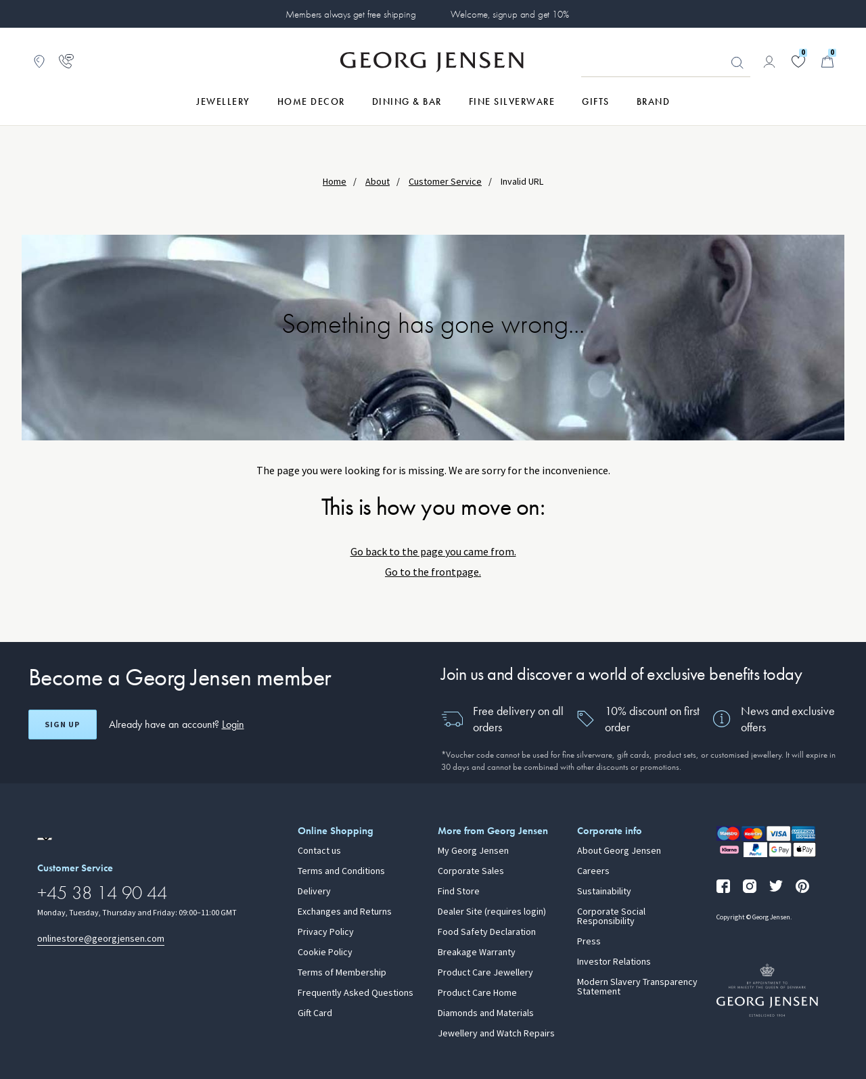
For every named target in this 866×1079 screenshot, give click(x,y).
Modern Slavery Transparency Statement (637, 987)
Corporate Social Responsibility (611, 916)
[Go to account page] (769, 61)
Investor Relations (614, 962)
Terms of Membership (342, 973)
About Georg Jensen (619, 851)
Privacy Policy (326, 932)
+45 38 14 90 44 (102, 892)
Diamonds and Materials (486, 1013)
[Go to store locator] (39, 61)
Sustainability (604, 891)
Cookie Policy (325, 952)
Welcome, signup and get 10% (510, 14)
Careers (593, 871)
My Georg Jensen (473, 851)
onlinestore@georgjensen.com (100, 938)
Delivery (314, 891)
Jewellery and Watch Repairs (496, 1033)
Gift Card (315, 1013)
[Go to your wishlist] (798, 61)
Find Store (459, 891)
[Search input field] (665, 62)
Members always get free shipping (350, 14)
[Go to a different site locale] (44, 838)
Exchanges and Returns (345, 912)
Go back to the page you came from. (433, 552)
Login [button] (233, 724)
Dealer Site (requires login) (492, 912)
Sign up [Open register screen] (62, 724)
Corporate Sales (471, 871)
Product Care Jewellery (485, 973)
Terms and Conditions (341, 871)
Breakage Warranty (477, 952)
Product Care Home (477, 993)
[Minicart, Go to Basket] (827, 61)
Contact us (319, 851)
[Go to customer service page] (66, 61)
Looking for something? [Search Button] (737, 63)
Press (589, 941)
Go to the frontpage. (433, 572)
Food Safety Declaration (487, 932)
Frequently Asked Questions (355, 993)
